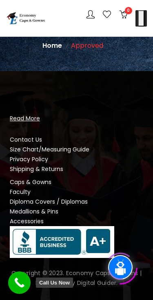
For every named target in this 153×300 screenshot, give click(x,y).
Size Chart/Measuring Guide (49, 149)
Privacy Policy (29, 159)
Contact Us (26, 140)
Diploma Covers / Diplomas (49, 202)
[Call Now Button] (19, 282)
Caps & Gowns (30, 182)
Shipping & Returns (36, 169)
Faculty (20, 192)
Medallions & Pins (34, 211)
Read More (25, 118)
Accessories (27, 221)
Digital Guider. (97, 283)
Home (52, 45)
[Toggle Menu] (141, 18)
